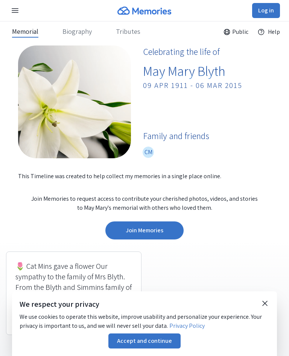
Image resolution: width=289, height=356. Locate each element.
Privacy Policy (187, 326)
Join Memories (144, 230)
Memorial (25, 32)
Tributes (128, 32)
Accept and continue (144, 341)
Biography (77, 32)
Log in (266, 10)
